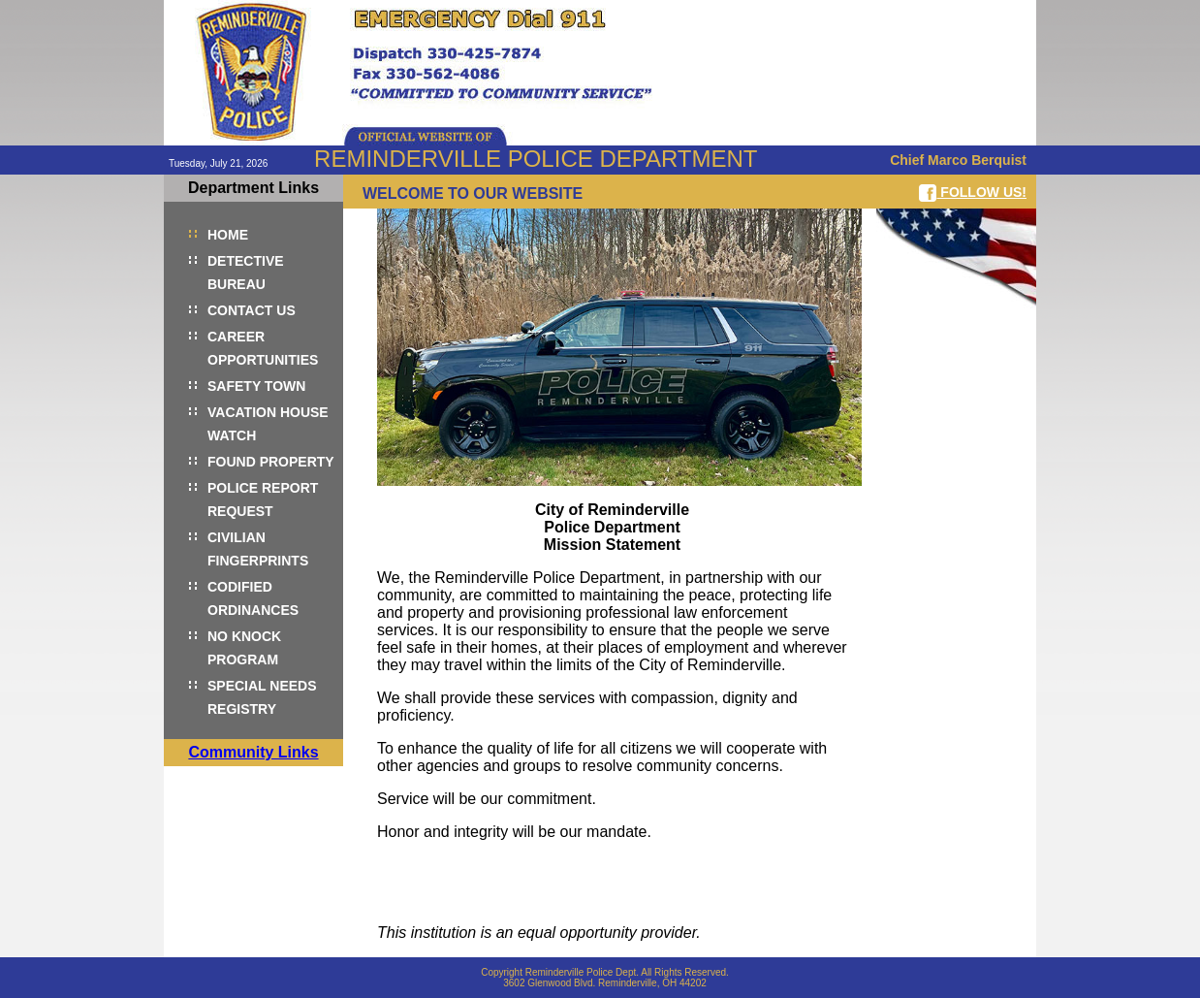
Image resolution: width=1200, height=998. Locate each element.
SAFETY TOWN (256, 386)
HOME (227, 234)
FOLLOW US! (972, 193)
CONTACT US (251, 310)
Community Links (253, 752)
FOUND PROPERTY (270, 461)
